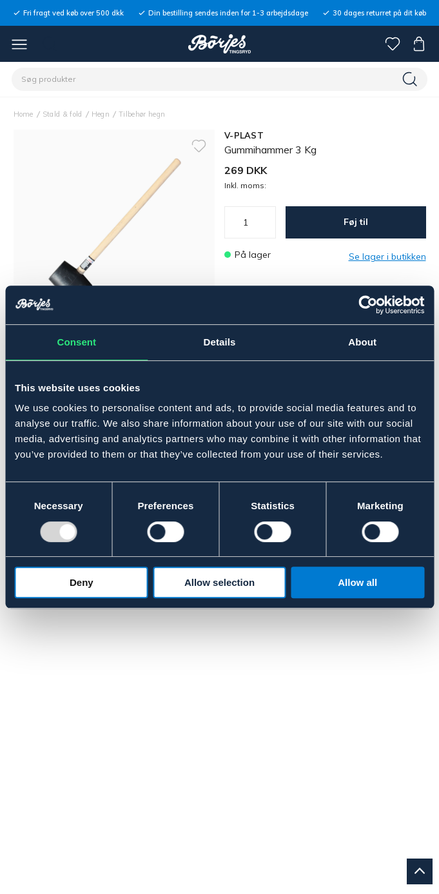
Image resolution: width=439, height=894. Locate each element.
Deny (81, 582)
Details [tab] (220, 341)
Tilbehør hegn (142, 114)
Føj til (356, 222)
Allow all (357, 582)
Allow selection (219, 582)
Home (24, 114)
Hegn (101, 114)
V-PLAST (244, 135)
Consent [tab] (76, 341)
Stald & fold (63, 114)
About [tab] (362, 341)
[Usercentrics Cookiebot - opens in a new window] (367, 305)
